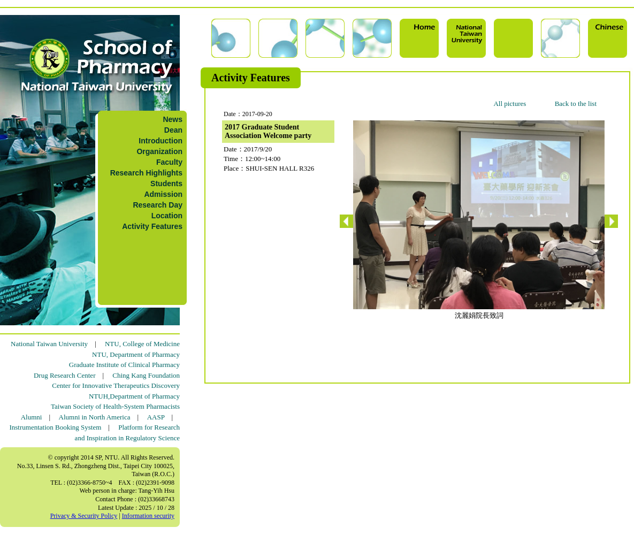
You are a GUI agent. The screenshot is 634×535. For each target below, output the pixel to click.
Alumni (31, 417)
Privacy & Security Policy (84, 515)
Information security (148, 515)
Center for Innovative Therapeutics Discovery (116, 385)
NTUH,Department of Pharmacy (134, 396)
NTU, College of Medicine (142, 344)
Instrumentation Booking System (55, 427)
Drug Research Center (65, 375)
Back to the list (576, 104)
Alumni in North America (95, 417)
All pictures (509, 104)
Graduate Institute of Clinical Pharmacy (124, 365)
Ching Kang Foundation (146, 375)
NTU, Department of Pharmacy (136, 354)
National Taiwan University (49, 344)
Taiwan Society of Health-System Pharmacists (115, 406)
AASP (156, 417)
